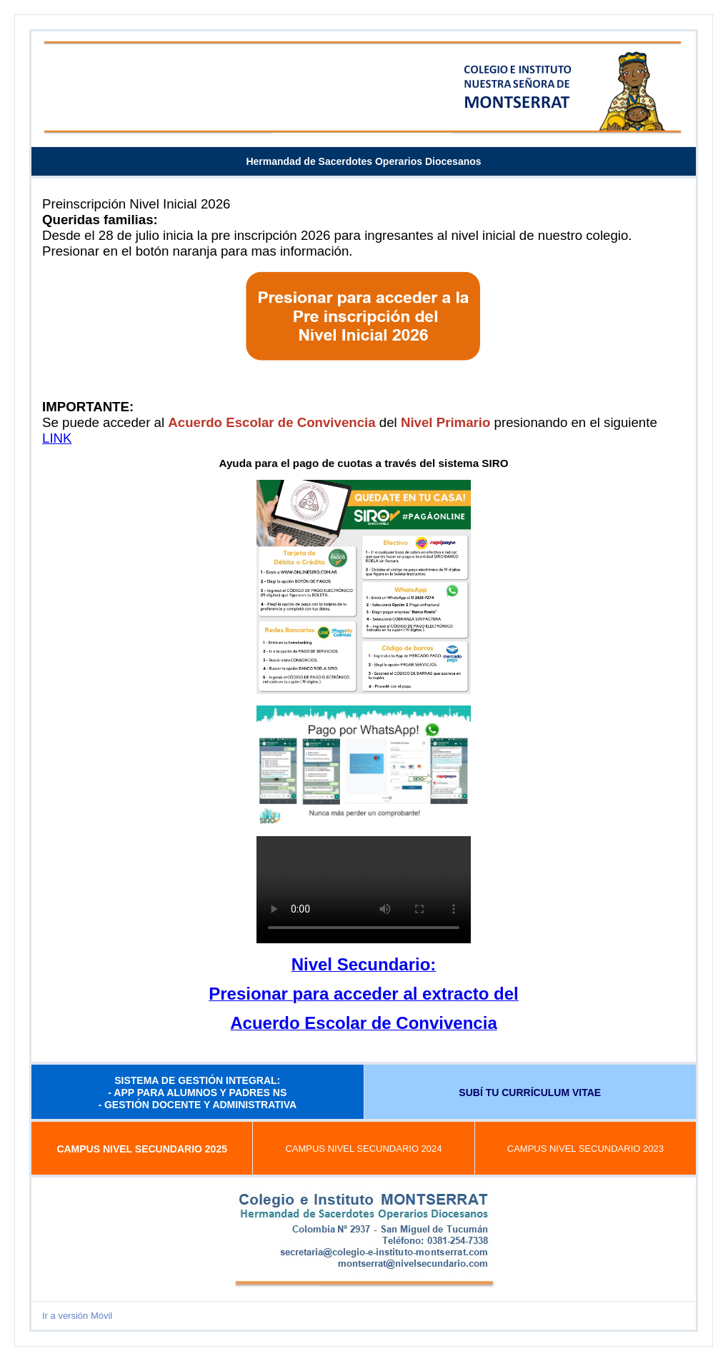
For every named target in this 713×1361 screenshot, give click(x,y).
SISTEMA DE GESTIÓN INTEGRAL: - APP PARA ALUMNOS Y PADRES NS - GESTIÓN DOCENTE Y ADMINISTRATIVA (197, 1093)
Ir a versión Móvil (77, 1315)
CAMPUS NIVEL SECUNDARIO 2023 (585, 1148)
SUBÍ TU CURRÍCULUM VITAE (530, 1092)
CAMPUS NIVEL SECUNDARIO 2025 (141, 1149)
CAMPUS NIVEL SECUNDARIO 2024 (363, 1148)
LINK (56, 438)
